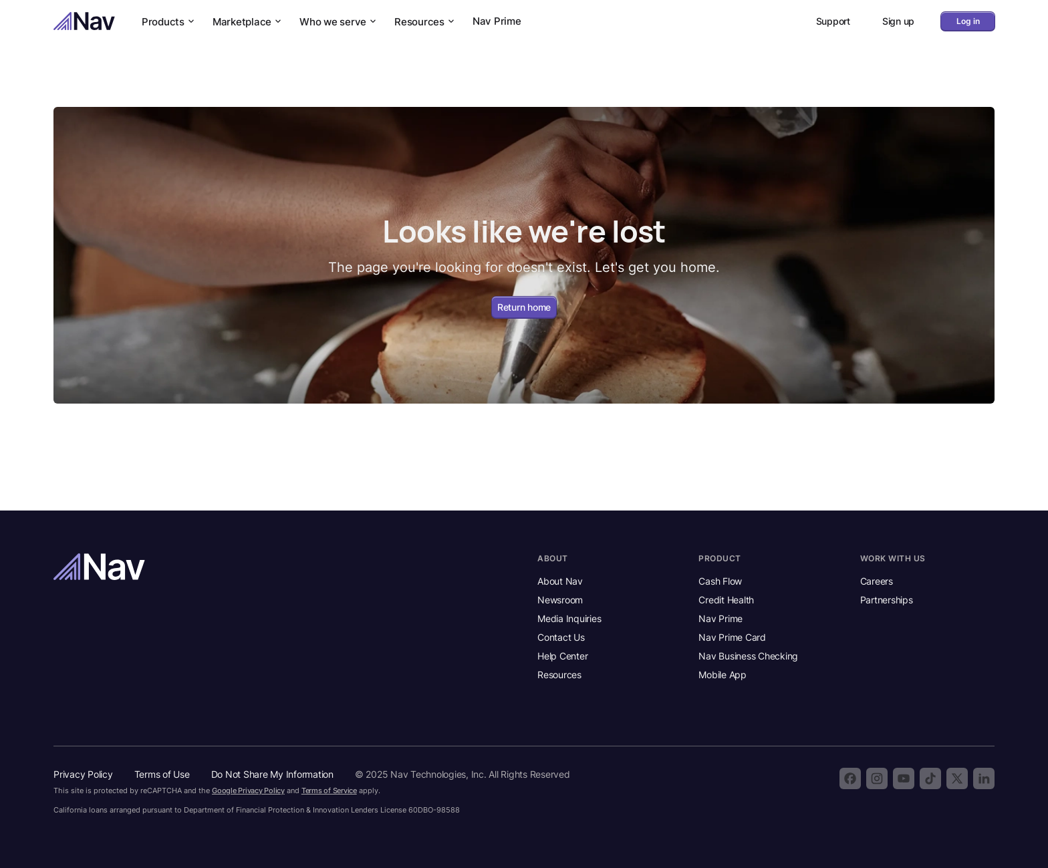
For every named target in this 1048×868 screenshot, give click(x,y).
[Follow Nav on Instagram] (877, 778)
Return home (524, 307)
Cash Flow (720, 581)
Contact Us (561, 637)
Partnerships (886, 599)
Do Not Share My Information (272, 774)
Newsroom (560, 599)
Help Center (562, 656)
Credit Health (726, 599)
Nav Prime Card (732, 637)
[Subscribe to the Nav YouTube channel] (903, 778)
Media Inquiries (569, 618)
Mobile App (722, 674)
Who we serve (338, 21)
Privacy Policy (83, 774)
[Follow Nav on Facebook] (850, 778)
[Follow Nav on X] (957, 778)
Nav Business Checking (748, 656)
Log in (968, 21)
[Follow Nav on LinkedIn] (984, 778)
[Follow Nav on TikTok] (930, 778)
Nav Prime (497, 21)
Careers (876, 581)
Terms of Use (162, 774)
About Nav (560, 581)
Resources (425, 21)
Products (169, 21)
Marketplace (248, 21)
